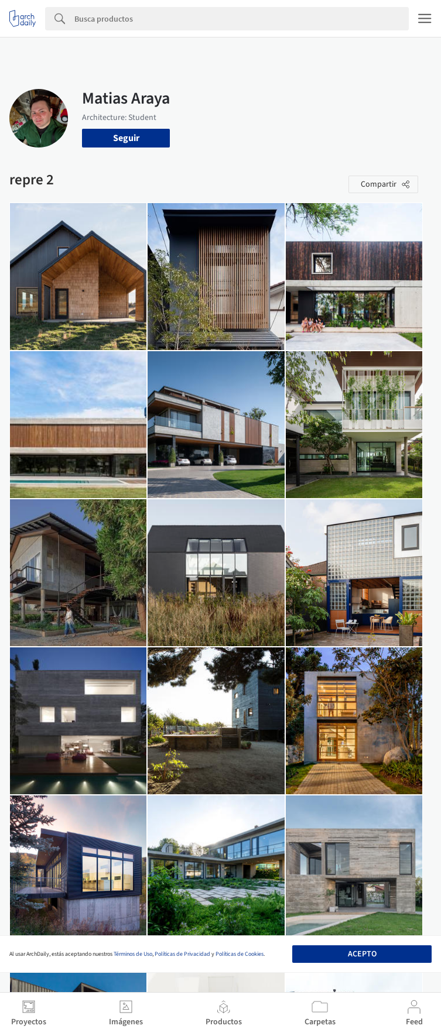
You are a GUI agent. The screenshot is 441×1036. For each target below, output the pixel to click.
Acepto (362, 954)
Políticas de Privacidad (182, 954)
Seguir (126, 138)
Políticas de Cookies (240, 954)
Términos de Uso (133, 954)
